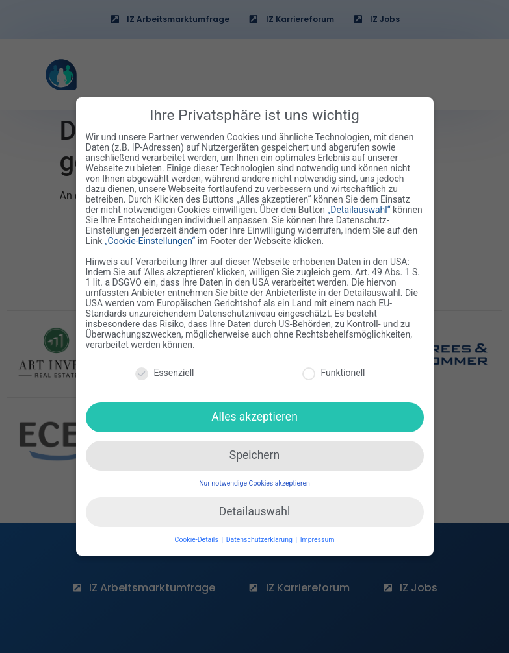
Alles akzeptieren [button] (254, 414)
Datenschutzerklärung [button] (260, 538)
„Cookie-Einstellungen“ (150, 239)
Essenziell (164, 370)
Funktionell (333, 370)
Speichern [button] (254, 453)
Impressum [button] (317, 538)
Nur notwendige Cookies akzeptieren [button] (254, 481)
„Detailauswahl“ (358, 208)
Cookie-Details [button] (197, 538)
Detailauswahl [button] (254, 509)
